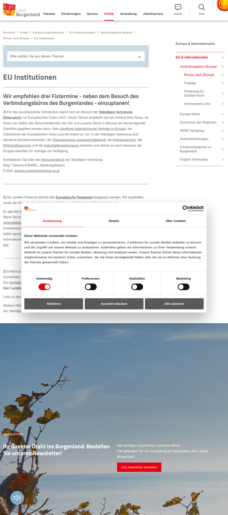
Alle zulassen (174, 303)
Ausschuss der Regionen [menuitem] (198, 122)
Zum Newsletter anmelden (139, 467)
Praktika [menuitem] (190, 83)
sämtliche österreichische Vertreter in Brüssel (93, 129)
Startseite (9, 32)
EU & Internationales (82, 32)
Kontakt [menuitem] (178, 9)
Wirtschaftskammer (17, 145)
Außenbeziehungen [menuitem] (194, 139)
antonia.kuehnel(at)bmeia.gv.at (36, 171)
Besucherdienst (53, 159)
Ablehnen (54, 303)
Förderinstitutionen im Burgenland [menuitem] (196, 149)
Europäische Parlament (74, 197)
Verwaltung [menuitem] (128, 13)
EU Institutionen (44, 38)
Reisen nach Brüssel (16, 38)
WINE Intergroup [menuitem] (192, 130)
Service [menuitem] (92, 13)
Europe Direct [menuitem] (190, 114)
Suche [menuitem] (202, 9)
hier (5, 245)
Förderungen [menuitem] (71, 13)
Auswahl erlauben (114, 303)
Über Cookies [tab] (176, 221)
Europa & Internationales (48, 32)
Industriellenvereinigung (61, 145)
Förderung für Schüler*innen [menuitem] (194, 93)
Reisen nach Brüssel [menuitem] (199, 75)
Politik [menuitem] (109, 13)
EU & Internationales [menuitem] (192, 57)
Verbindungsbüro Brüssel (116, 32)
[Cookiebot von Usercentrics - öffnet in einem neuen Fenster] (186, 208)
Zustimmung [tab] (52, 221)
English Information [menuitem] (194, 159)
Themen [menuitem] (49, 13)
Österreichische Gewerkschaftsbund (79, 140)
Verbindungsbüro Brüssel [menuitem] (198, 66)
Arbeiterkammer (124, 140)
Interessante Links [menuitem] (197, 104)
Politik (24, 32)
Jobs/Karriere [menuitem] (153, 13)
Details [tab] (114, 221)
